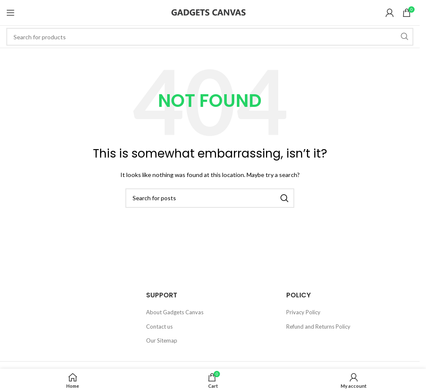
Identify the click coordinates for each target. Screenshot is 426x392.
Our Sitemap (161, 340)
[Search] (209, 37)
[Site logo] (210, 11)
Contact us (159, 326)
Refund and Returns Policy (318, 326)
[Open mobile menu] (10, 12)
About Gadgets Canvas (175, 312)
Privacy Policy (303, 312)
